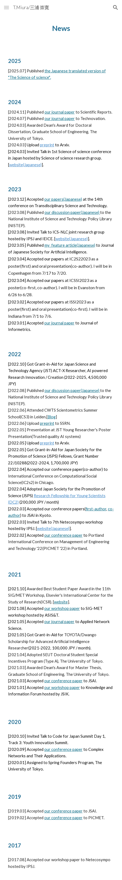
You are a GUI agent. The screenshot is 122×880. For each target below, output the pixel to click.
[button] (6, 7)
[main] (61, 28)
